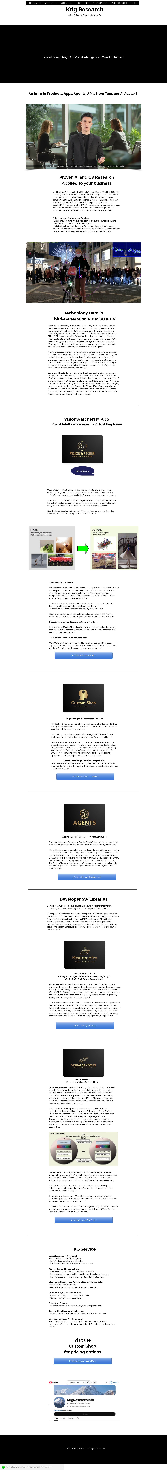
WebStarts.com (46, 1467)
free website (16, 1467)
